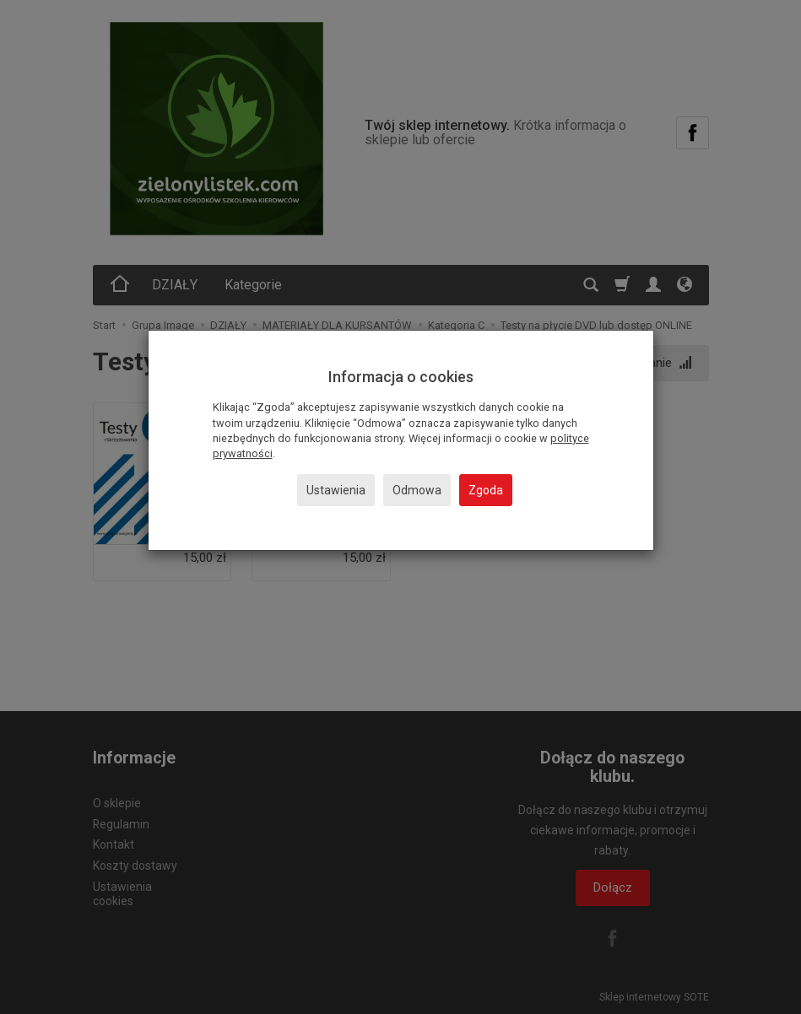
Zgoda (485, 490)
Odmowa (416, 490)
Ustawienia (335, 490)
